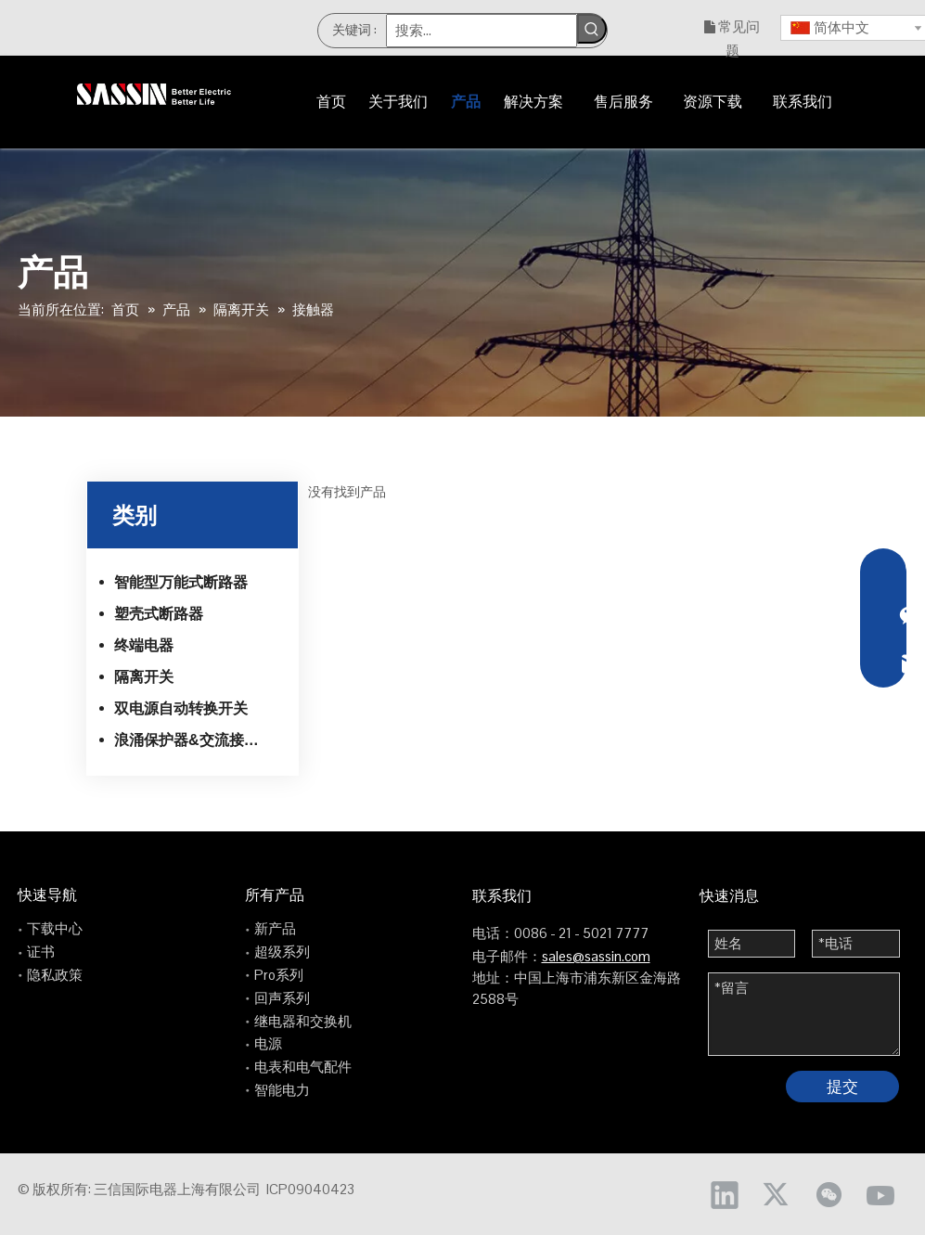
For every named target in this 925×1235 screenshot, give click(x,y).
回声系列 (282, 998)
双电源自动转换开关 (181, 708)
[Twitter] (776, 1194)
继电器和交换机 (303, 1021)
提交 (842, 1086)
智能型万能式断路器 (181, 582)
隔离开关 (143, 677)
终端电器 (143, 645)
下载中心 (55, 928)
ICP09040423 (310, 1189)
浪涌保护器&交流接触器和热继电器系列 (200, 740)
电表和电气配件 (303, 1066)
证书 (41, 951)
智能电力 (282, 1090)
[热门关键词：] (592, 29)
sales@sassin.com (596, 956)
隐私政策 (55, 975)
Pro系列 (278, 975)
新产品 (275, 928)
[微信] (828, 1194)
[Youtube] (880, 1194)
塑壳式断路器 (158, 614)
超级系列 (282, 951)
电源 (268, 1043)
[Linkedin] (724, 1194)
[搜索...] (481, 30)
